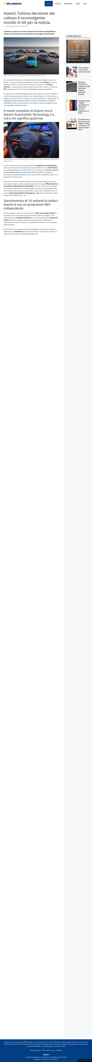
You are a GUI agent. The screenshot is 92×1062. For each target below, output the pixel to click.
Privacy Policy (46, 1059)
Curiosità (58, 4)
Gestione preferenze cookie (84, 1060)
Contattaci (59, 1050)
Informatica (68, 4)
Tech (85, 4)
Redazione (37, 1059)
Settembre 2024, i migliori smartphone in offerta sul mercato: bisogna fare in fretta (84, 107)
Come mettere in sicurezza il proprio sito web (84, 70)
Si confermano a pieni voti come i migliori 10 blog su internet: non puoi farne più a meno (84, 124)
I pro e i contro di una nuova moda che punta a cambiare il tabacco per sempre (78, 53)
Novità (48, 4)
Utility (78, 4)
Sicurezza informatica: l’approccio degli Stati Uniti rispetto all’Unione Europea (84, 88)
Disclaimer (54, 1059)
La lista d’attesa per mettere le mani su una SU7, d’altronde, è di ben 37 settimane (31, 100)
